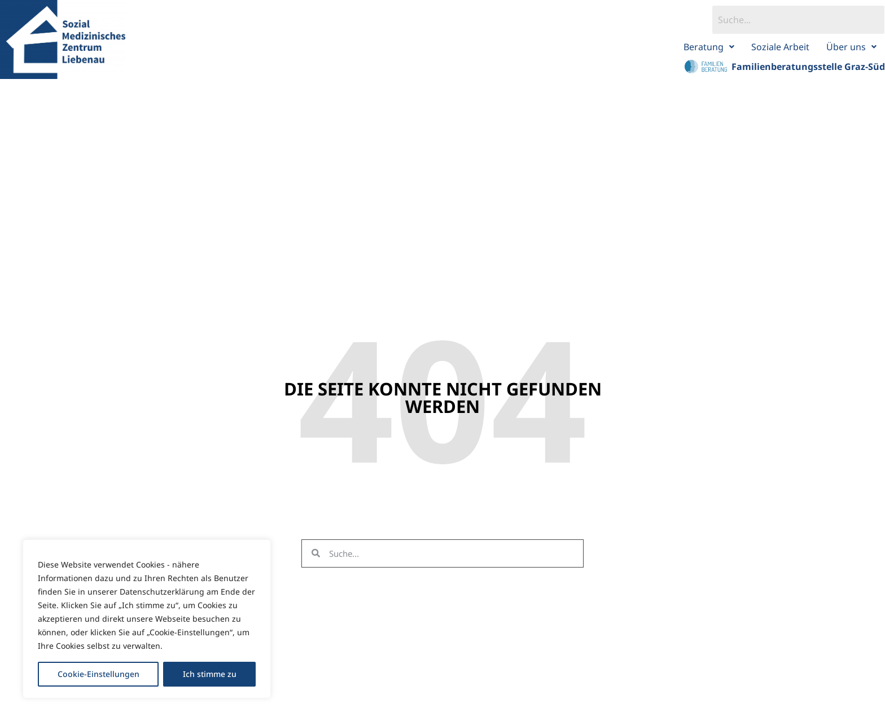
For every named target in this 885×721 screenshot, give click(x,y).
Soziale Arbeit (780, 47)
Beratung (709, 47)
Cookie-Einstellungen (98, 674)
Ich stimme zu (209, 674)
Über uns (851, 47)
